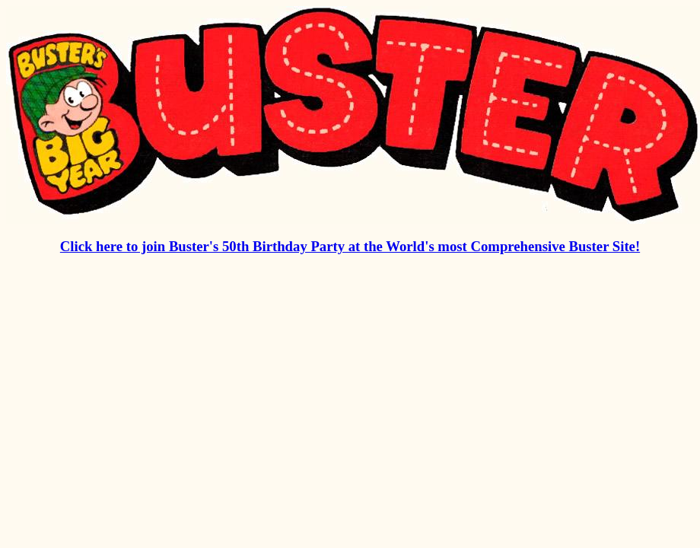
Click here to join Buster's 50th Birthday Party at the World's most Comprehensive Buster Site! (350, 246)
